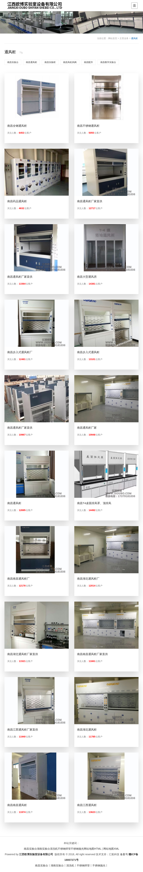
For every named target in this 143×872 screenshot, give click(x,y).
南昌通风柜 (31, 62)
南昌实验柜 (50, 62)
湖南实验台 (43, 848)
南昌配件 (88, 62)
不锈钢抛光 (77, 848)
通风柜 (134, 38)
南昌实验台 (12, 62)
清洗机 (54, 848)
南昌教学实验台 (108, 62)
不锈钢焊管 (64, 848)
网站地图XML (111, 848)
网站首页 (112, 38)
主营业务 (124, 38)
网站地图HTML (92, 848)
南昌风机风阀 (70, 62)
